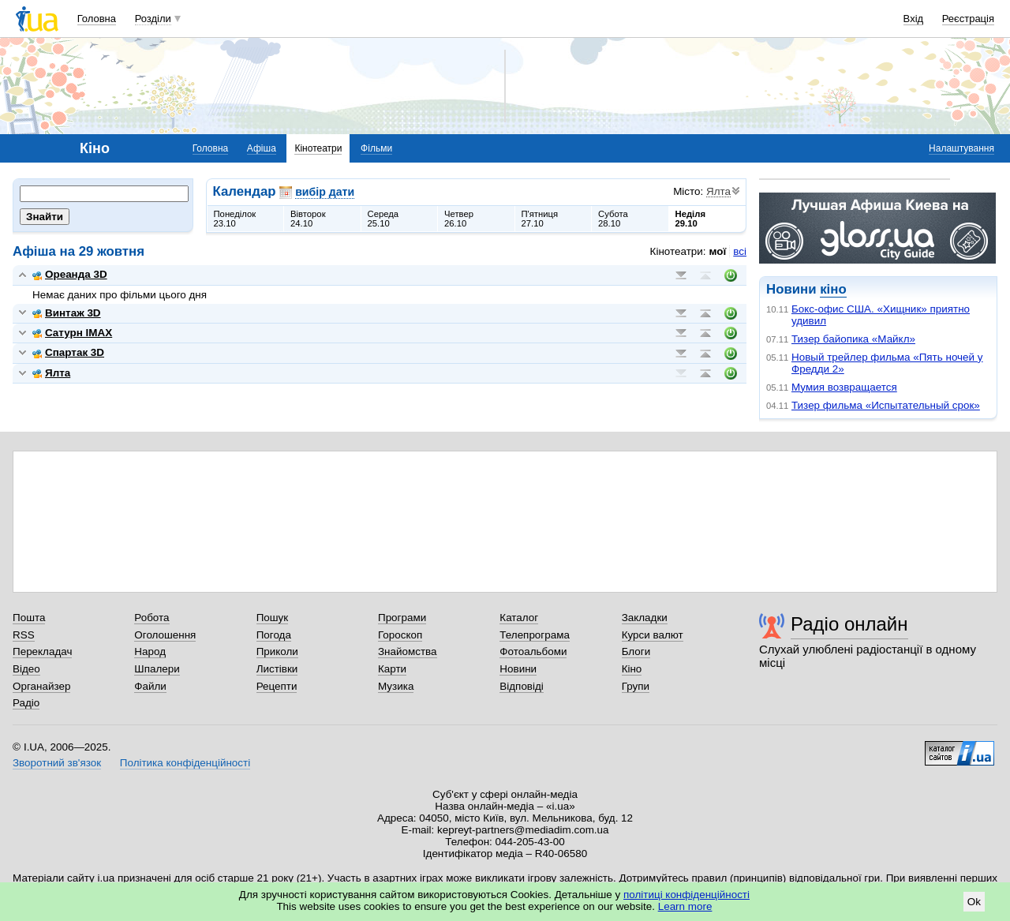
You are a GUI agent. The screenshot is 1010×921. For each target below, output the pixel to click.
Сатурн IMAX (72, 333)
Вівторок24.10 (308, 218)
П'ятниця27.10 (540, 218)
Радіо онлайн (849, 624)
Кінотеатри (318, 148)
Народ (150, 651)
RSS (24, 635)
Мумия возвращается (844, 387)
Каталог (518, 617)
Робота (151, 617)
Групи (635, 686)
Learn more (685, 906)
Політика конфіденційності (185, 763)
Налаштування (961, 148)
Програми (402, 617)
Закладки (645, 617)
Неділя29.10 (690, 218)
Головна (96, 18)
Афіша (261, 148)
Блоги (636, 651)
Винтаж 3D (66, 313)
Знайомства (407, 651)
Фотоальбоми (533, 651)
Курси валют (652, 635)
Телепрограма (534, 635)
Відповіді (521, 686)
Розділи (153, 18)
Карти (392, 669)
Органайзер (41, 686)
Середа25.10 (383, 218)
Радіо (26, 703)
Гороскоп (400, 635)
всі (739, 251)
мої (718, 251)
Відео (26, 669)
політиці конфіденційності (686, 894)
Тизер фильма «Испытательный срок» (885, 405)
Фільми (376, 148)
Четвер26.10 (458, 218)
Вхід (913, 18)
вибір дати (324, 191)
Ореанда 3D (69, 274)
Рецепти (276, 686)
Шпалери (156, 669)
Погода (273, 635)
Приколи (277, 651)
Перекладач (42, 651)
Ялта (51, 373)
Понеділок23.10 (235, 218)
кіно (833, 289)
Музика (395, 686)
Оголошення (165, 635)
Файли (150, 686)
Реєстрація (968, 18)
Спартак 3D (68, 352)
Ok (974, 902)
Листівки (277, 669)
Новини (518, 669)
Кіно (632, 669)
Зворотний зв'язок (57, 763)
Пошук (272, 617)
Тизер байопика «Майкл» (853, 339)
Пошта (29, 617)
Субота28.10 (613, 218)
